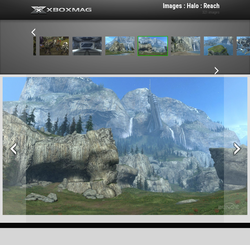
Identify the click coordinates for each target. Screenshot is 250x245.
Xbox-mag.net (61, 10)
